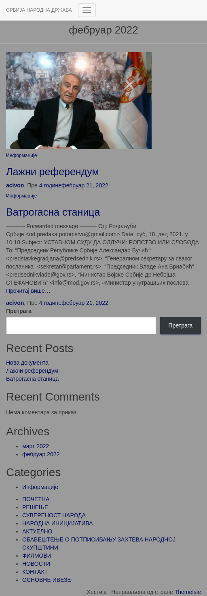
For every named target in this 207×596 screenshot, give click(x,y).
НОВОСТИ (36, 563)
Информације (21, 155)
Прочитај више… (28, 291)
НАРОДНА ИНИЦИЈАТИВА (57, 523)
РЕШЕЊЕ (35, 507)
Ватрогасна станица (53, 212)
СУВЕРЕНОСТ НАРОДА (54, 515)
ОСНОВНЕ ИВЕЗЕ (46, 580)
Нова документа (27, 362)
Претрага (19, 311)
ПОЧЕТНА (35, 499)
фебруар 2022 (40, 454)
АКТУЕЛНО (37, 531)
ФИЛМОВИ (36, 555)
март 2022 (35, 446)
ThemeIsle (188, 592)
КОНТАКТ (35, 572)
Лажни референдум (52, 171)
